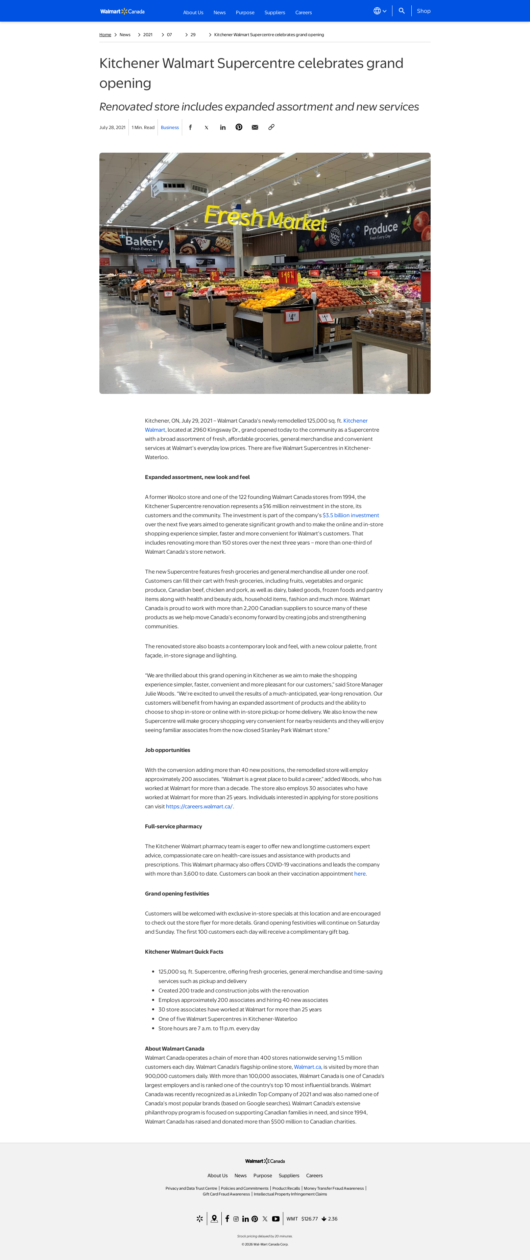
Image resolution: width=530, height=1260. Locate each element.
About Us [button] (193, 12)
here (360, 873)
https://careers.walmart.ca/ (199, 806)
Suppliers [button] (275, 12)
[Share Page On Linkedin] (223, 127)
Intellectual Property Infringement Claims (290, 1193)
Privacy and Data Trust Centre (191, 1188)
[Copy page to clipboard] (271, 127)
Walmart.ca (307, 1066)
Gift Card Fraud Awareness (226, 1193)
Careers (303, 12)
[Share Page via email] (255, 127)
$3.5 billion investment (351, 515)
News (241, 1175)
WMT (292, 1218)
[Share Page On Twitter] (206, 127)
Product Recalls (286, 1188)
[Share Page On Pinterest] (239, 127)
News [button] (220, 12)
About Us (218, 1175)
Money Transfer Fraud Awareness (334, 1188)
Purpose (263, 1175)
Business (170, 127)
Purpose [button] (245, 12)
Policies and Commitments (245, 1188)
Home (105, 34)
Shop (424, 10)
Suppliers (289, 1175)
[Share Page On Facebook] (190, 127)
